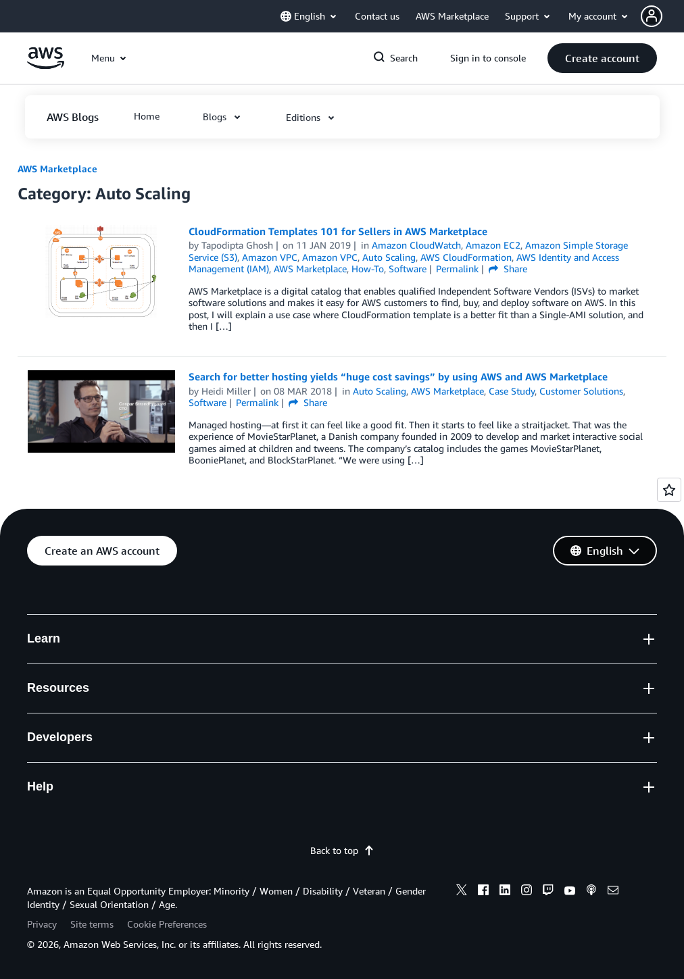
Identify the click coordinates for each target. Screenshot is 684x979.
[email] (613, 891)
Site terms (92, 924)
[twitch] (548, 891)
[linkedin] (504, 891)
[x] (461, 891)
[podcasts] (591, 891)
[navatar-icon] (651, 16)
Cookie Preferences (167, 924)
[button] (662, 16)
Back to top (342, 850)
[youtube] (569, 891)
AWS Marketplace (57, 168)
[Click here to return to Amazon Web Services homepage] (45, 65)
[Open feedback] (669, 490)
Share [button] (508, 268)
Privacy (42, 924)
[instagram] (526, 891)
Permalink (457, 268)
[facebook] (483, 891)
